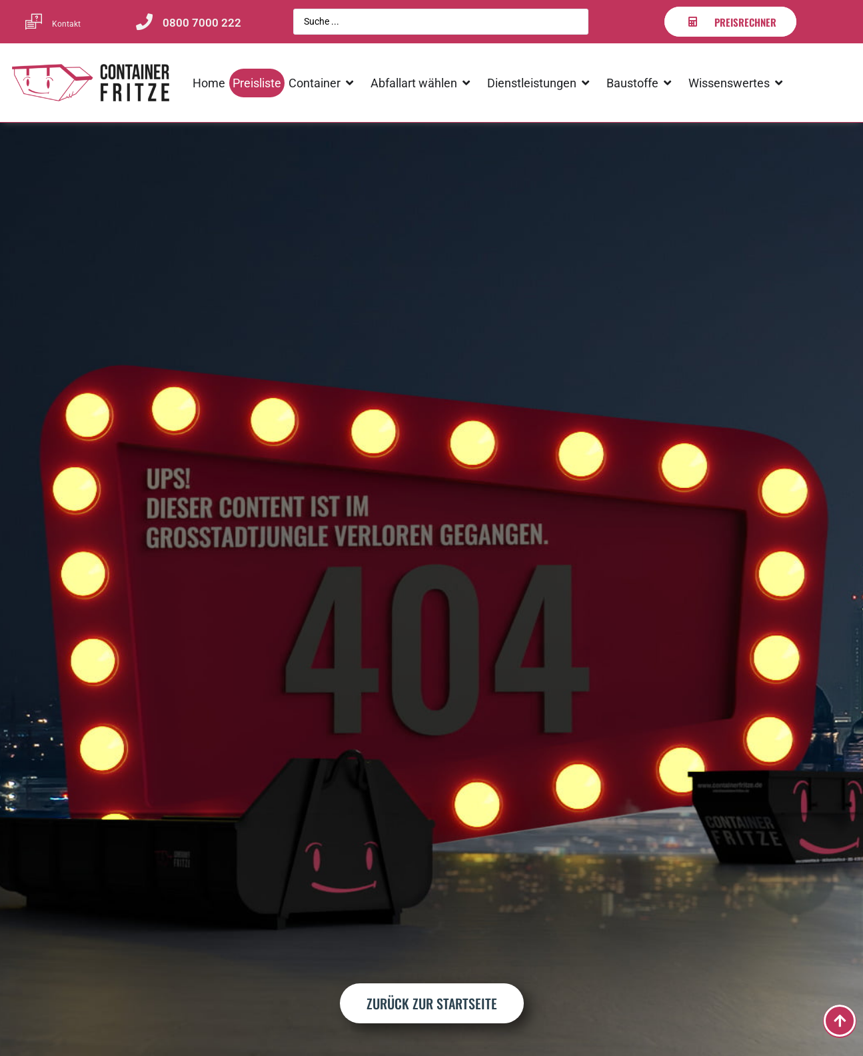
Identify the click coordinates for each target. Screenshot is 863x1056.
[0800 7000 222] (144, 21)
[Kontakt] (33, 21)
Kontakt (66, 24)
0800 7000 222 (202, 22)
